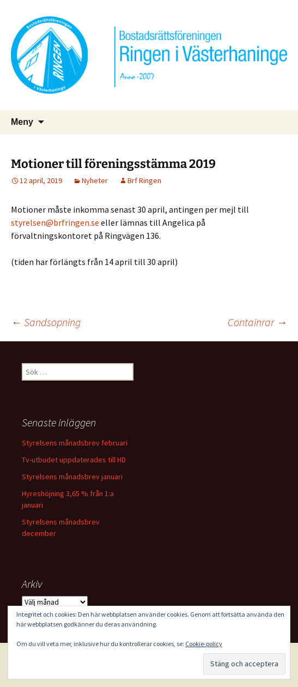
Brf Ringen (144, 180)
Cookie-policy (203, 644)
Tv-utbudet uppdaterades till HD (74, 460)
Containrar (257, 322)
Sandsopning (46, 322)
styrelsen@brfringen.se (55, 222)
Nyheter (95, 180)
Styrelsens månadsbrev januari (72, 476)
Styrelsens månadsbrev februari (74, 443)
